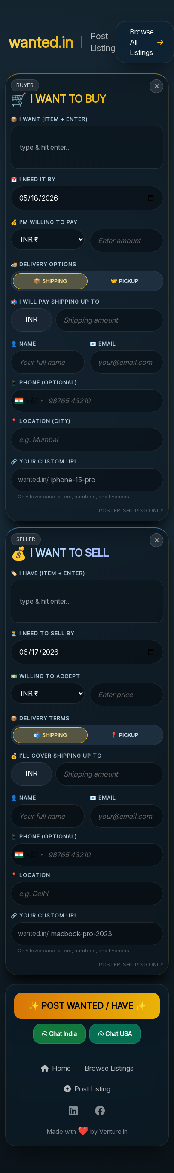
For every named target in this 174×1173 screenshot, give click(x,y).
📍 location (30, 875)
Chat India (59, 1033)
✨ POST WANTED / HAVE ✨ (87, 1006)
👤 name (23, 344)
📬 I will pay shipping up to (55, 302)
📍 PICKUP (124, 735)
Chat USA (115, 1033)
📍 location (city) (40, 421)
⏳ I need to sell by (42, 633)
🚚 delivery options (43, 264)
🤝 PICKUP (124, 281)
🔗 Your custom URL (44, 461)
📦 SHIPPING (50, 281)
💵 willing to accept (45, 676)
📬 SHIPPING (50, 735)
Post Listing (87, 1089)
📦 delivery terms (40, 718)
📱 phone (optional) (44, 382)
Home (56, 1068)
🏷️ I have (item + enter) (48, 573)
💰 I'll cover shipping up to (56, 756)
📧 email (103, 344)
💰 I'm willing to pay (44, 222)
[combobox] (28, 401)
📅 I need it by (33, 179)
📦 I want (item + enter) (49, 119)
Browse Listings (109, 1068)
